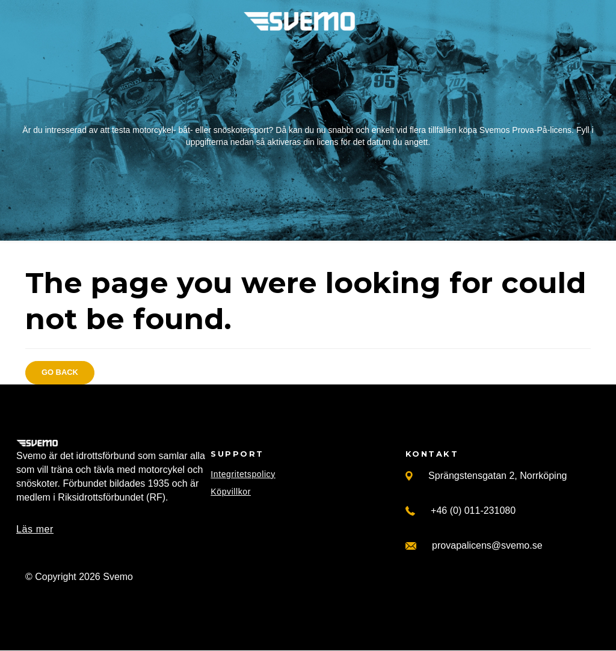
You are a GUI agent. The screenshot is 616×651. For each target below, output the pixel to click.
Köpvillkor (231, 492)
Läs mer (35, 529)
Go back (60, 372)
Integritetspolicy (243, 474)
